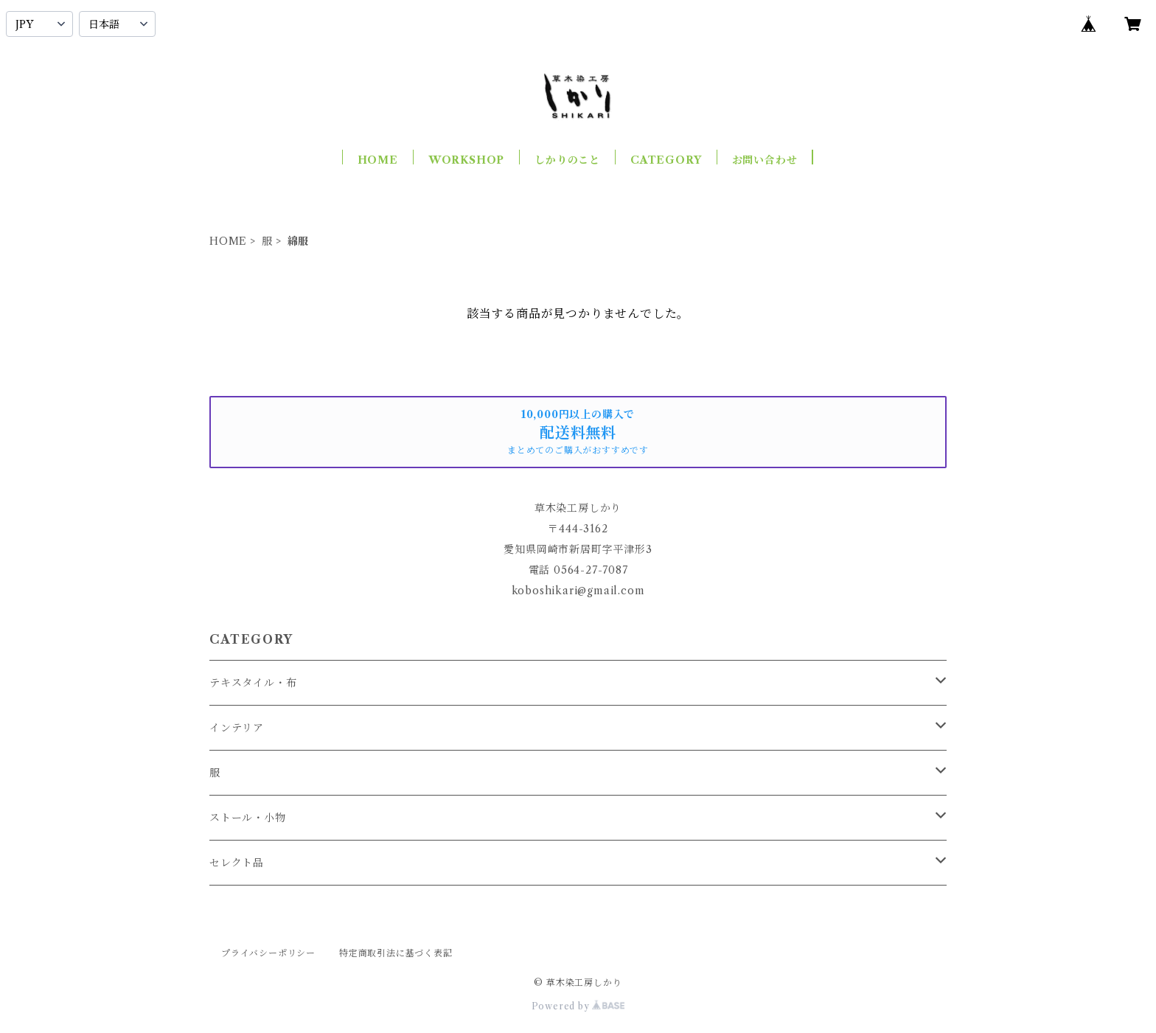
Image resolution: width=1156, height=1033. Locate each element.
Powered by (578, 1006)
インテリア (236, 727)
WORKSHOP (466, 160)
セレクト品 (236, 862)
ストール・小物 (247, 817)
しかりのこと (567, 160)
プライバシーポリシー (268, 953)
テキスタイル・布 (252, 682)
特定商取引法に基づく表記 (396, 953)
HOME (378, 160)
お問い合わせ (765, 160)
